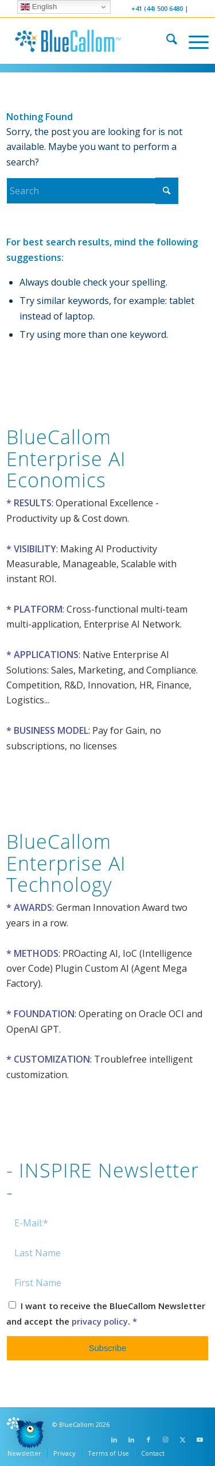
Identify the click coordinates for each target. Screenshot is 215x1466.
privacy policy (100, 1321)
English (39, 6)
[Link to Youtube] (200, 1439)
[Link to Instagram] (165, 1439)
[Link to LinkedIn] (114, 1439)
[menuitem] (166, 41)
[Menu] (193, 41)
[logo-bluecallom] (87, 41)
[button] (29, 1436)
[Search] (166, 41)
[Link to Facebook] (148, 1439)
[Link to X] (182, 1439)
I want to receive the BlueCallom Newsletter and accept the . (105, 1313)
